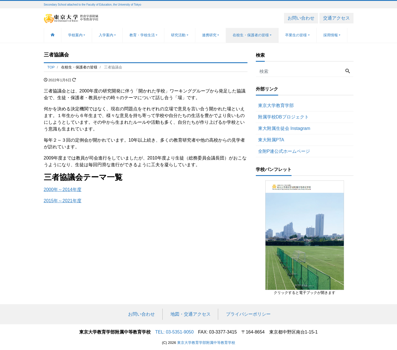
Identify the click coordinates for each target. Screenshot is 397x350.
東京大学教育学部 (276, 105)
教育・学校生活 (142, 35)
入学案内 (106, 35)
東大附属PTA (271, 139)
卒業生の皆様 (296, 35)
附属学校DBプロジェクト (283, 117)
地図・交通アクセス (190, 314)
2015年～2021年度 (62, 200)
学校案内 (75, 35)
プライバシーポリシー (248, 314)
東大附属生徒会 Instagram (284, 128)
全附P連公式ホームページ (284, 151)
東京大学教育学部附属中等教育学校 (206, 343)
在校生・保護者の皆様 (251, 35)
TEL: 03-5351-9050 (174, 332)
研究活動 (178, 35)
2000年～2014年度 (62, 189)
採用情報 (330, 35)
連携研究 (209, 35)
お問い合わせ (301, 18)
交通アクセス (336, 18)
